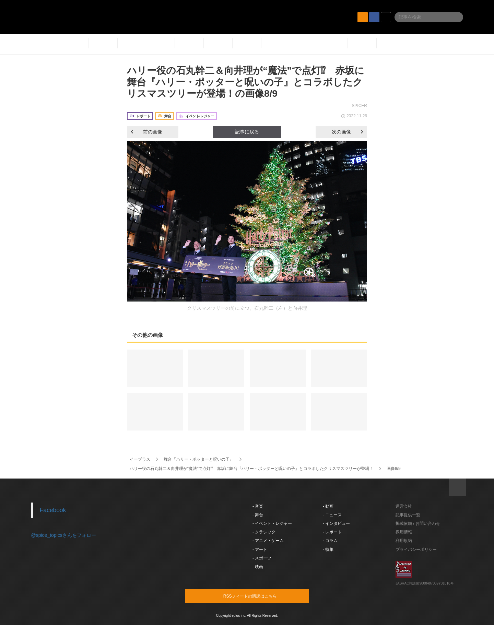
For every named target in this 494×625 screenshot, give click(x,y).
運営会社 (404, 506)
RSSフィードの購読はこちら (260, 596)
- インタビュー (336, 523)
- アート (259, 549)
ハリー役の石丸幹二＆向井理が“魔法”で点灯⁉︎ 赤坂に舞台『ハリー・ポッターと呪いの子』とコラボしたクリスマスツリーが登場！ (251, 468)
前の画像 (146, 131)
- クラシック (263, 532)
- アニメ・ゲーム (268, 540)
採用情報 (404, 532)
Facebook (53, 510)
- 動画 (328, 506)
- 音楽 (257, 506)
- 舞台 (257, 514)
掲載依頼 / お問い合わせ (418, 523)
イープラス (140, 459)
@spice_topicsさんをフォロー (63, 535)
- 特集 (328, 549)
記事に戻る (247, 131)
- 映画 (257, 566)
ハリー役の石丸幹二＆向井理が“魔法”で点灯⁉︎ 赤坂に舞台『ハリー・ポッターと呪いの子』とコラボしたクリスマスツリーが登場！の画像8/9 (245, 82)
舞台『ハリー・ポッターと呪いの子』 (199, 459)
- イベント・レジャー (272, 523)
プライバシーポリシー (416, 549)
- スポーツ (261, 558)
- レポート (332, 532)
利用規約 (404, 540)
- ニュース (332, 514)
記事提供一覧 (408, 514)
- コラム (330, 540)
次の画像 (347, 131)
